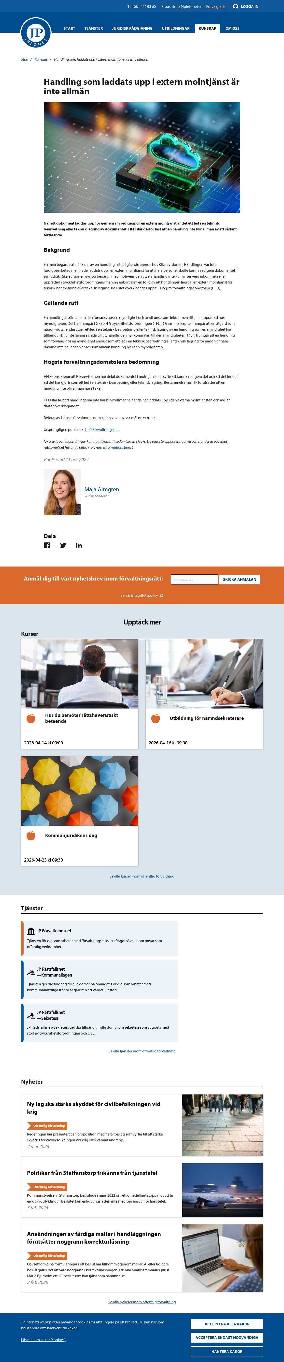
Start (69, 28)
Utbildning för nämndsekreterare (207, 716)
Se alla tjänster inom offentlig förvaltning (142, 978)
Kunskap (41, 59)
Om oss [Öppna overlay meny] (233, 28)
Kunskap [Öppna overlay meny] (207, 28)
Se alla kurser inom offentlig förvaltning (142, 874)
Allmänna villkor (107, 1293)
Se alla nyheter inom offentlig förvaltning (142, 1229)
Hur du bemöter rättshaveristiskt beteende (81, 716)
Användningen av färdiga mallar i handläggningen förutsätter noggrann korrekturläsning (94, 1165)
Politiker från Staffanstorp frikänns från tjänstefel (92, 1100)
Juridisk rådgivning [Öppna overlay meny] (132, 28)
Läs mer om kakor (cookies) (43, 1340)
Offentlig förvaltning (49, 1053)
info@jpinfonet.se (35, 1309)
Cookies (100, 1301)
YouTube (185, 1287)
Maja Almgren (102, 489)
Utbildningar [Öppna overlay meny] (175, 28)
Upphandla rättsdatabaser (115, 1285)
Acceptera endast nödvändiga (227, 1337)
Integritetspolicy (107, 1277)
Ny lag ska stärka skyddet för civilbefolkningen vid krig (93, 1035)
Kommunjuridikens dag (71, 833)
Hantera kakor (227, 1351)
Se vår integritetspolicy (139, 593)
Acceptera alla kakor (227, 1324)
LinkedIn (185, 1278)
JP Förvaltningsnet (103, 429)
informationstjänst (118, 447)
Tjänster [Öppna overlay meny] (94, 28)
